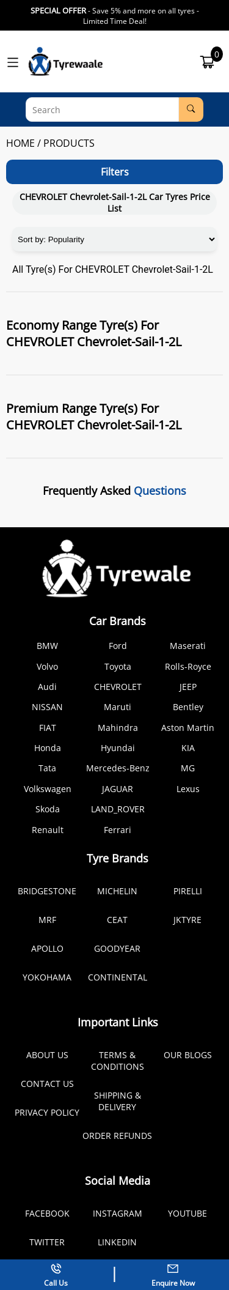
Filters (115, 172)
